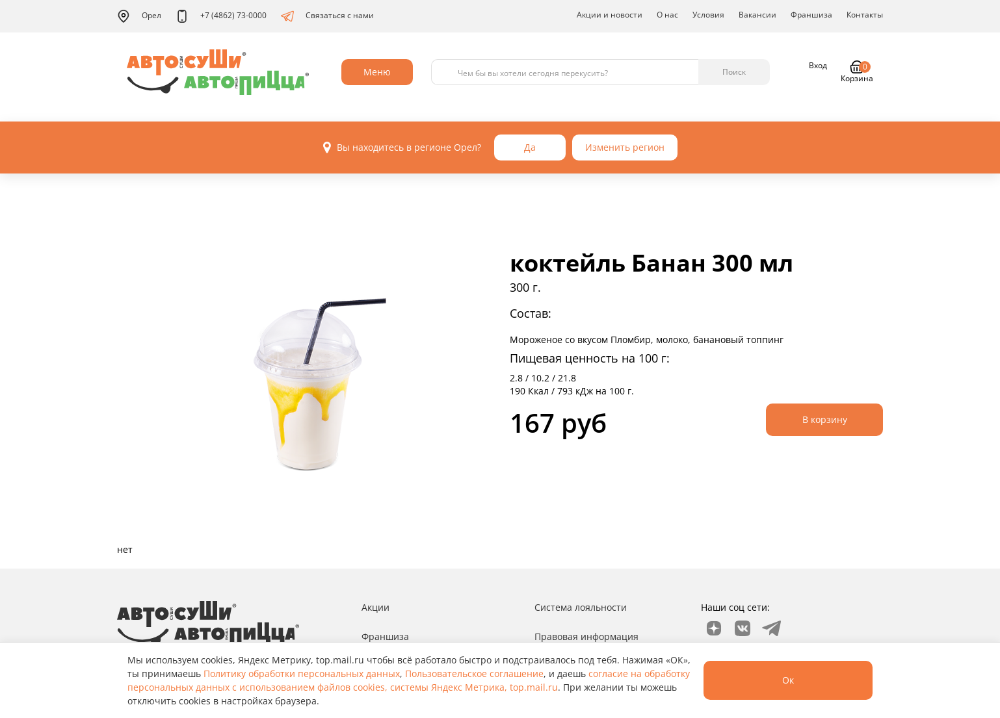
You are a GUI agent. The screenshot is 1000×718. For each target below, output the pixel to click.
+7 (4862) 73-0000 (221, 16)
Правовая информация (586, 636)
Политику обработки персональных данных (302, 673)
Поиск (734, 71)
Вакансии (757, 14)
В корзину (824, 419)
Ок (788, 680)
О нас (667, 14)
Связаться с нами (327, 16)
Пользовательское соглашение (474, 673)
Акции (375, 607)
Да (530, 147)
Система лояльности (580, 607)
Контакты (865, 14)
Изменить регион (624, 147)
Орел (139, 16)
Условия (708, 14)
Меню (377, 72)
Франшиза (811, 14)
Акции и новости (609, 14)
